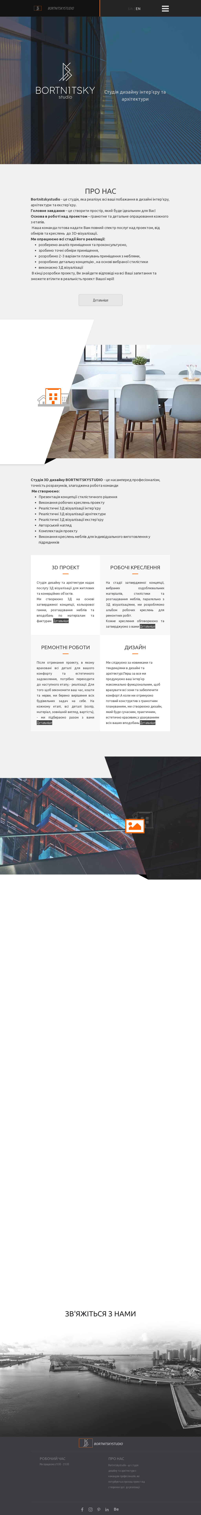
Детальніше (147, 626)
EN (138, 9)
